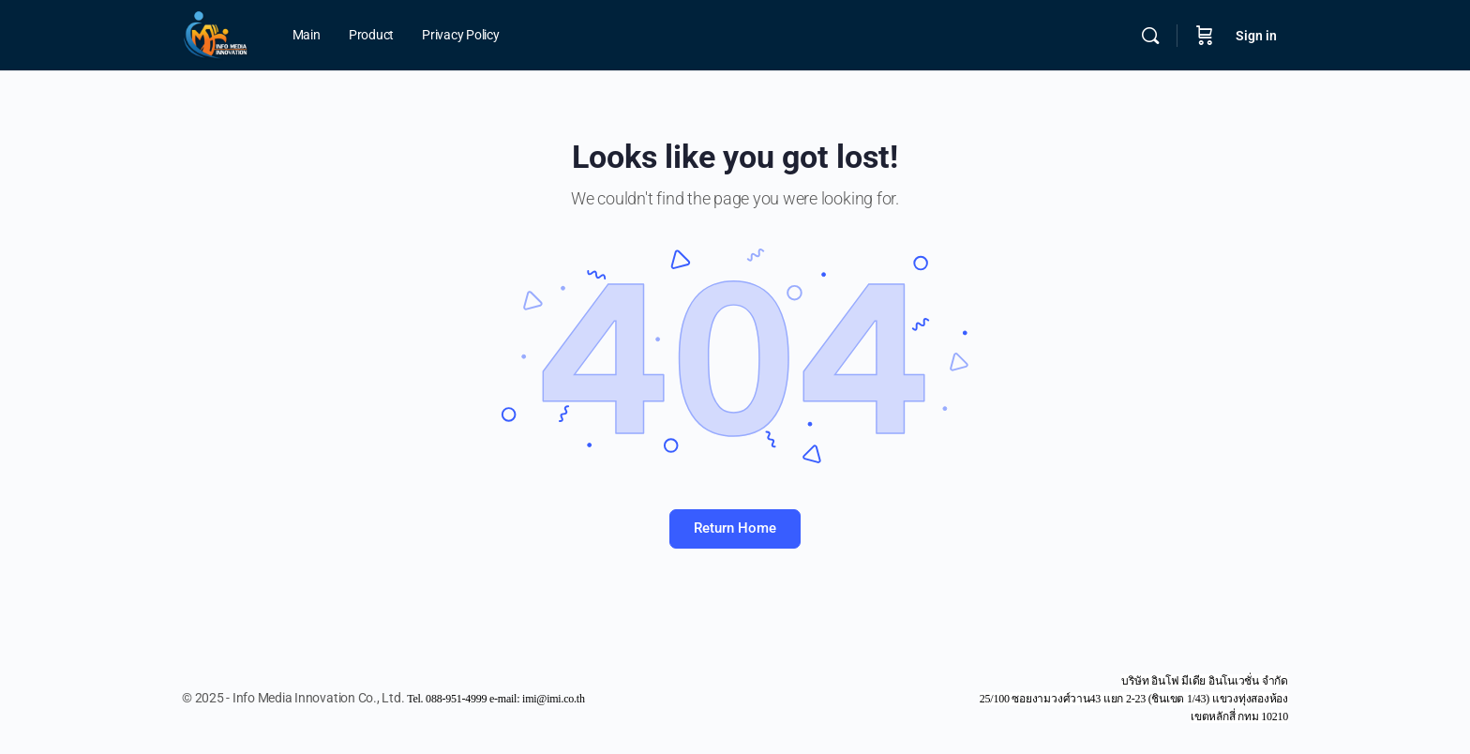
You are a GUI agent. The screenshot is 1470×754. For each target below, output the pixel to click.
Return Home (735, 528)
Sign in (1256, 35)
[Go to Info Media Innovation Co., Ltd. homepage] (216, 34)
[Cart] (1204, 35)
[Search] (1150, 35)
